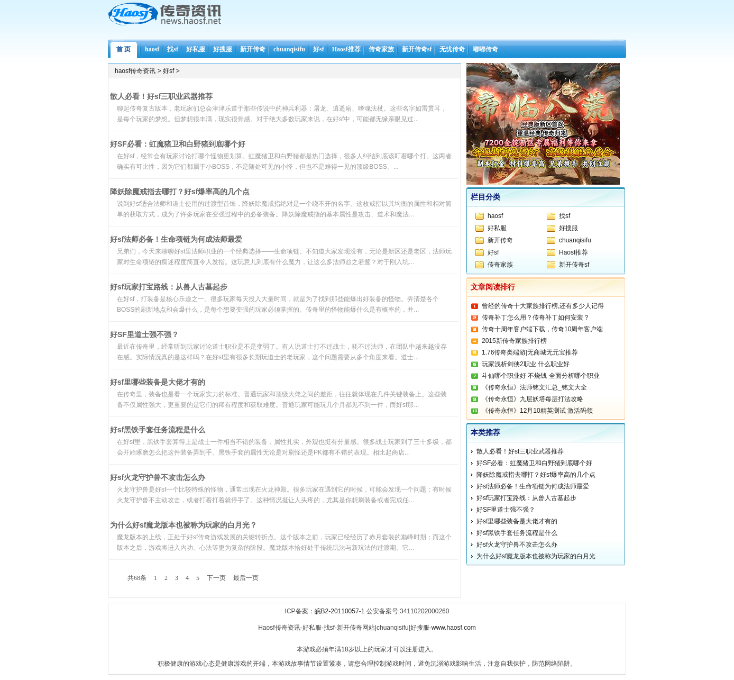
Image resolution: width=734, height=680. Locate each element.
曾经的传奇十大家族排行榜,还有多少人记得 (543, 306)
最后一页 (246, 578)
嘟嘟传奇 (485, 49)
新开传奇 (252, 49)
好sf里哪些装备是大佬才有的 (157, 382)
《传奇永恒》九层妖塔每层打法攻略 (532, 399)
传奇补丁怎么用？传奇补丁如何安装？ (536, 317)
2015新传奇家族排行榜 (514, 340)
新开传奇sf (417, 49)
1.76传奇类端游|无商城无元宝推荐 (530, 352)
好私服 (195, 49)
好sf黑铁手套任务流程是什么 (157, 429)
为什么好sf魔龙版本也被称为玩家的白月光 (535, 556)
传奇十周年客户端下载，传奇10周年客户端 (542, 329)
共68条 (136, 578)
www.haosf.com (454, 627)
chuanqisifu (289, 49)
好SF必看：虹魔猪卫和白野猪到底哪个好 (177, 144)
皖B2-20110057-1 (340, 611)
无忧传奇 (452, 49)
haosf (152, 49)
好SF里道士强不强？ (144, 334)
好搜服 (222, 49)
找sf (172, 49)
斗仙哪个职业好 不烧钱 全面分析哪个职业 (541, 375)
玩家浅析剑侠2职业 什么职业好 (526, 364)
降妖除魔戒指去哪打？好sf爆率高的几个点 (180, 191)
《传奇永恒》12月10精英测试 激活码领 (537, 410)
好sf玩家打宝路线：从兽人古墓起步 (168, 287)
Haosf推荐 (346, 49)
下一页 (216, 578)
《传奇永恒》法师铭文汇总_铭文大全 (534, 387)
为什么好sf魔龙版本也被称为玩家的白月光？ (183, 525)
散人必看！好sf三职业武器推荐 (161, 96)
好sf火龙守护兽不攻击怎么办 (157, 477)
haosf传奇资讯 (135, 71)
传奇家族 (381, 49)
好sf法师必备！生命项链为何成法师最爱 (176, 239)
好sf (318, 49)
